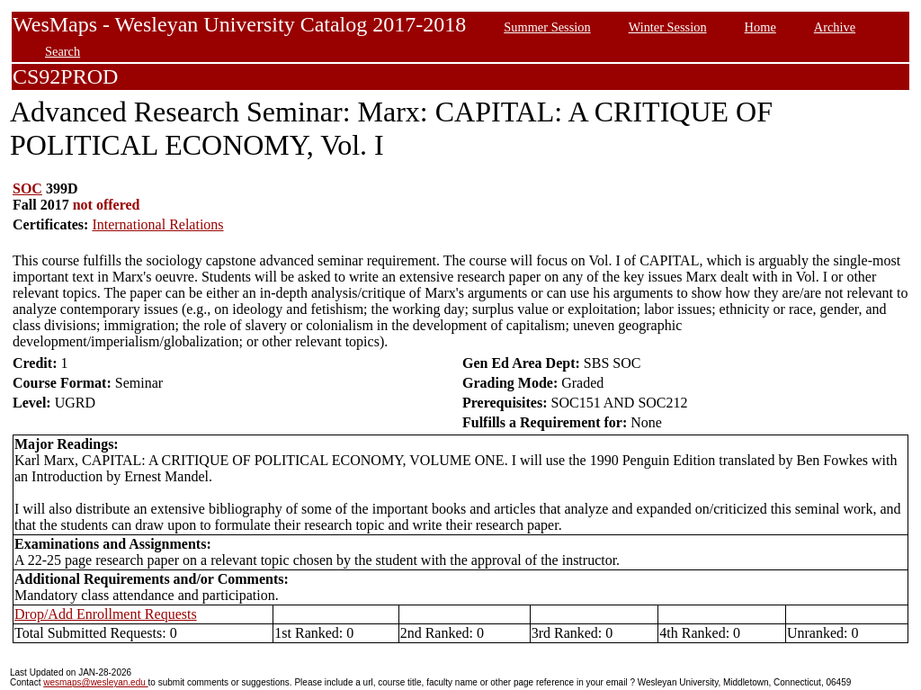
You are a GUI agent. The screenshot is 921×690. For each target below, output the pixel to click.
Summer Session (547, 27)
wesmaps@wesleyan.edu (95, 682)
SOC (27, 188)
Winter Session (668, 27)
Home (760, 27)
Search (62, 51)
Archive (834, 27)
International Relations (157, 224)
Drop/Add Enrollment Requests (105, 614)
